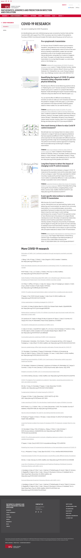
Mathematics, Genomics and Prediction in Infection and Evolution (26, 11)
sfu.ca (2, 1)
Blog (53, 16)
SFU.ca (77, 7)
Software (33, 16)
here (71, 37)
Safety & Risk (69, 504)
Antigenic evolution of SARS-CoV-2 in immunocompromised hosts (40, 371)
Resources (47, 16)
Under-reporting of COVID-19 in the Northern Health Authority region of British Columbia (46, 402)
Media (4, 30)
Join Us (60, 16)
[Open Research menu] (8, 16)
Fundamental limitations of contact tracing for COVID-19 (37, 392)
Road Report (69, 511)
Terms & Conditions (9, 542)
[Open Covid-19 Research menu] (22, 16)
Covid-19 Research (15, 16)
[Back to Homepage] (10, 6)
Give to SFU (68, 513)
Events (40, 16)
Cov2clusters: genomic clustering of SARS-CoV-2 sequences (38, 337)
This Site (72, 7)
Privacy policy (16, 542)
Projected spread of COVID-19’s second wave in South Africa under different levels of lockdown (48, 456)
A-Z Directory (69, 518)
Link (66, 101)
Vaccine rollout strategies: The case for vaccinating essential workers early (42, 413)
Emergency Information (72, 515)
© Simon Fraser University (25, 542)
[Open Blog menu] (56, 16)
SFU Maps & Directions (71, 506)
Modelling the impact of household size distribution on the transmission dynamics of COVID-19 (48, 447)
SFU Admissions (69, 508)
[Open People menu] (29, 16)
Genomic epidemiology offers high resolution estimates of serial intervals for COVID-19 (46, 347)
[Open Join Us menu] (63, 16)
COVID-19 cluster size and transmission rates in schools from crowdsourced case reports (46, 292)
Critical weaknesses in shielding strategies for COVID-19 (37, 302)
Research (4, 16)
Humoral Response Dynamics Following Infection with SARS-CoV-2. (40, 480)
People (25, 16)
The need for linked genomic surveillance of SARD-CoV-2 (37, 325)
